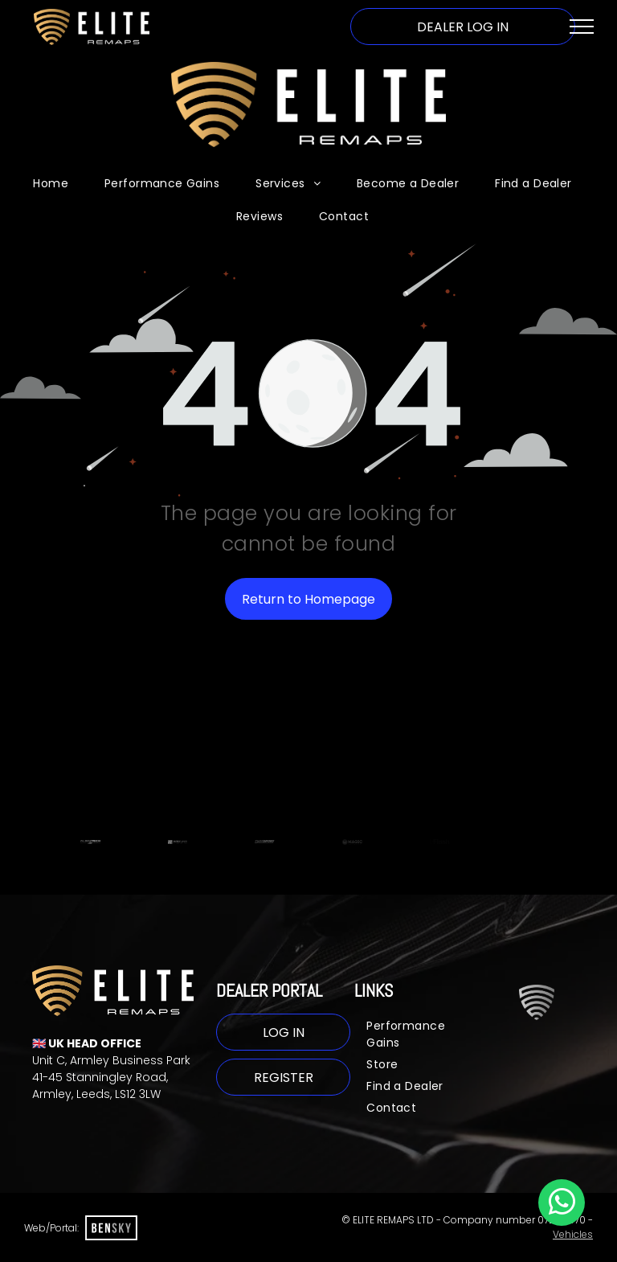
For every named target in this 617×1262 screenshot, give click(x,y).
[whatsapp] (561, 1204)
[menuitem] (56, 183)
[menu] (582, 26)
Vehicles (573, 1234)
